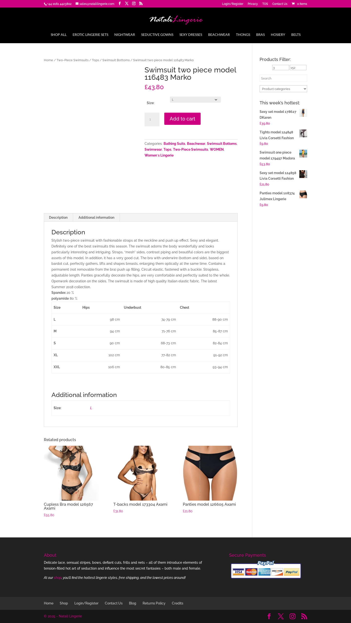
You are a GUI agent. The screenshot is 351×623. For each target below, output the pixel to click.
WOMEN (217, 149)
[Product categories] (283, 88)
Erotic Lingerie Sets (90, 35)
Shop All (59, 35)
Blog (132, 603)
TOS (265, 4)
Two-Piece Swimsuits (72, 60)
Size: (150, 103)
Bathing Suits (174, 144)
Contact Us (279, 4)
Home (48, 60)
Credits (177, 603)
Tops (95, 60)
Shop (64, 603)
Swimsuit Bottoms (116, 60)
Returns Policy (154, 603)
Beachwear (219, 35)
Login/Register (232, 4)
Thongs (243, 35)
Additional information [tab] (96, 217)
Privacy (253, 4)
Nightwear (124, 35)
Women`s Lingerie (159, 155)
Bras (260, 35)
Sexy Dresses (190, 35)
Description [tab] (58, 217)
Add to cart (182, 119)
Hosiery (278, 35)
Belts (296, 35)
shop (57, 578)
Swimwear (153, 149)
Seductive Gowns (157, 35)
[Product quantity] (152, 119)
